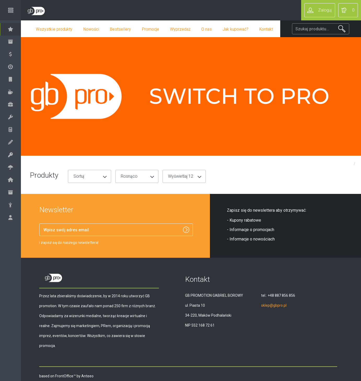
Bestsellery (125, 29)
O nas (212, 29)
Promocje (156, 29)
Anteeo (90, 376)
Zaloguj (325, 10)
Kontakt (271, 29)
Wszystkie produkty (59, 29)
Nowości (97, 29)
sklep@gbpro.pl (276, 305)
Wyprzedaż (185, 29)
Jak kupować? (241, 29)
